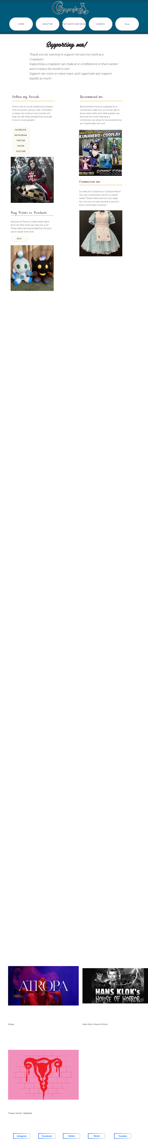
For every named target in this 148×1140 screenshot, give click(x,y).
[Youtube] (122, 1136)
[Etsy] (19, 238)
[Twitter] (71, 1136)
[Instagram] (21, 1136)
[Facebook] (46, 1136)
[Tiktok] (96, 1136)
